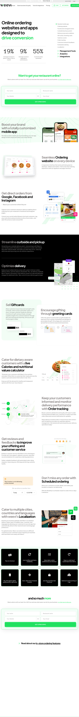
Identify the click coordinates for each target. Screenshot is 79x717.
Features (12, 5)
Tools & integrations (38, 5)
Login (74, 1)
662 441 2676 (68, 1)
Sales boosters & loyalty (24, 5)
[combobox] (38, 96)
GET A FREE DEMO (40, 102)
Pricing (48, 5)
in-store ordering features (48, 643)
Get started (65, 5)
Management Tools (66, 51)
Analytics (62, 54)
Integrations (63, 56)
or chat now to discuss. (64, 79)
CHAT (56, 5)
